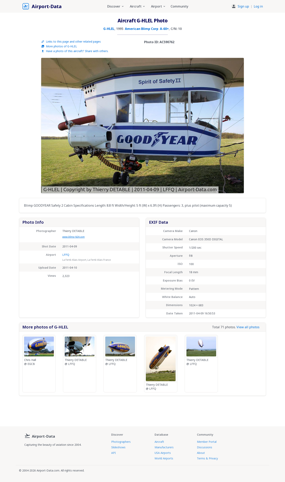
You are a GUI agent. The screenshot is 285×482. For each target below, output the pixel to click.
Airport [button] (158, 6)
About (201, 453)
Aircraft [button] (137, 6)
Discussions (204, 447)
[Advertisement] (142, 409)
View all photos (248, 327)
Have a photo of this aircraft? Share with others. (74, 51)
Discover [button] (115, 6)
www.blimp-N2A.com (73, 237)
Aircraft (159, 442)
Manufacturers (164, 447)
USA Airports (163, 453)
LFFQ (65, 255)
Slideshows (118, 447)
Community (179, 6)
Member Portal (207, 442)
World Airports (164, 458)
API (113, 453)
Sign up (243, 6)
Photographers (121, 442)
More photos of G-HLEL (59, 46)
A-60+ (164, 29)
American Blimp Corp (141, 29)
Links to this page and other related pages (71, 41)
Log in (258, 6)
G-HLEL (108, 29)
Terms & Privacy (207, 458)
